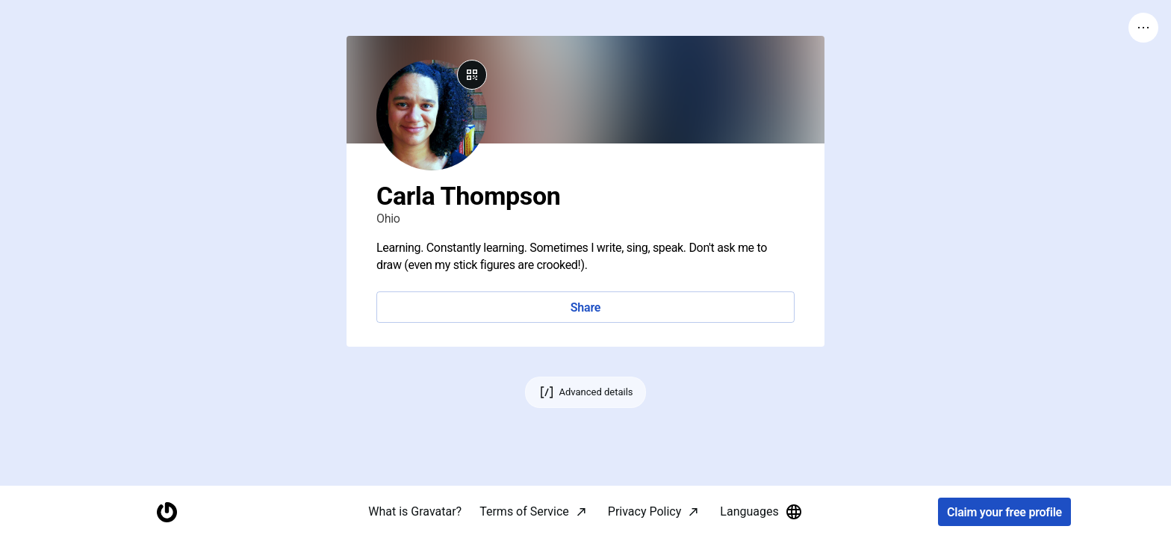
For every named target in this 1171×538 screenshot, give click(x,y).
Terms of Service (524, 511)
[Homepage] (166, 512)
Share (585, 307)
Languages (761, 512)
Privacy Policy (645, 511)
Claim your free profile (1004, 512)
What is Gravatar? (415, 511)
